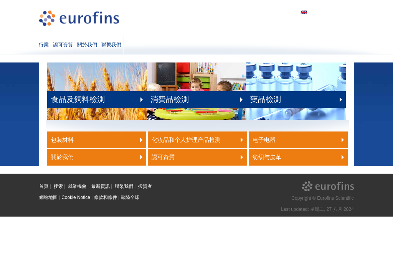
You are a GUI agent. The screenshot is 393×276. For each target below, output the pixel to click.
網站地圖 (48, 197)
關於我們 (87, 45)
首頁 (43, 186)
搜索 (58, 186)
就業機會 (77, 186)
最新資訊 (100, 186)
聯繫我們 (111, 45)
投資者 (145, 186)
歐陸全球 (130, 197)
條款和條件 (105, 197)
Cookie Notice (75, 197)
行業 (44, 45)
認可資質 (63, 45)
